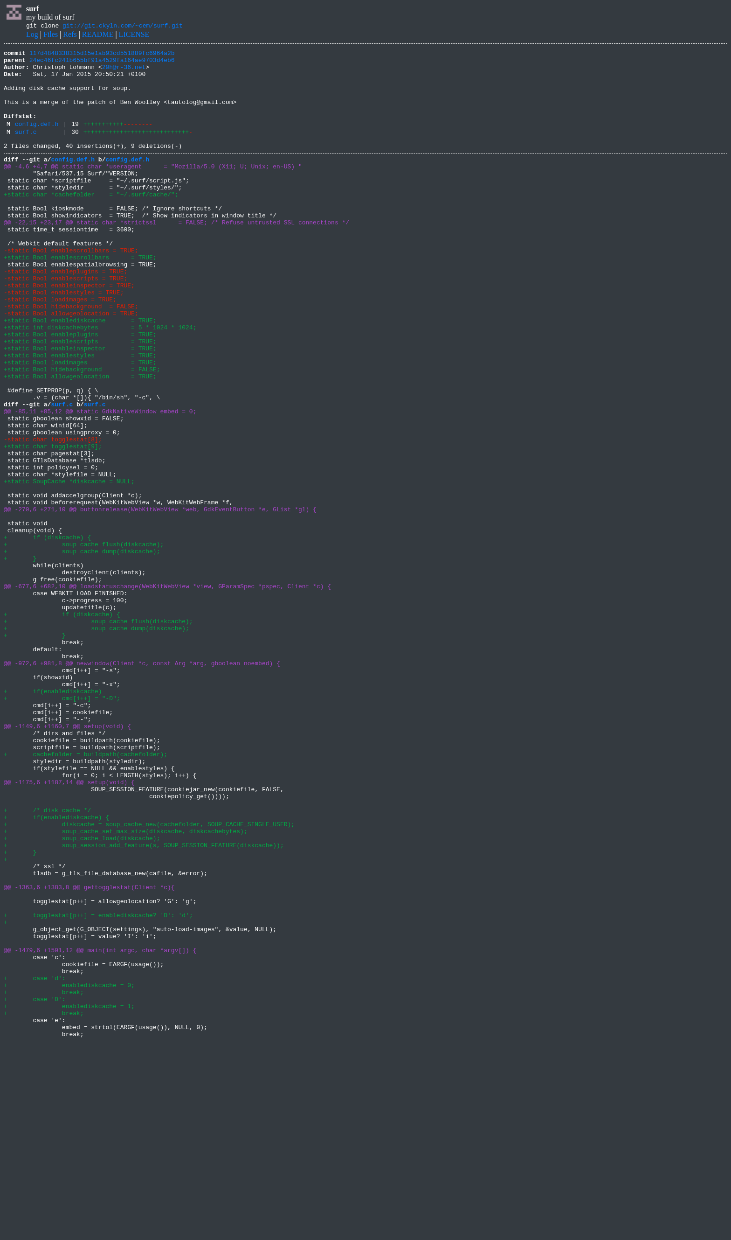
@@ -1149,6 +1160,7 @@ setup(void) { (67, 860)
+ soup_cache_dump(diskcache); (82, 650)
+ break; (44, 1179)
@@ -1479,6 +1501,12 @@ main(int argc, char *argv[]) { (100, 1129)
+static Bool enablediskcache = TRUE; (80, 373)
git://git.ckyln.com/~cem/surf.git (122, 26)
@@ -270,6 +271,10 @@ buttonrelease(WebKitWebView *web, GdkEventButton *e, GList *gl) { (160, 600)
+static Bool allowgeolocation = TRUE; (80, 440)
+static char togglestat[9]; (53, 524)
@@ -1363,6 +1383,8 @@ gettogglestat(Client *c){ (89, 1053)
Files (50, 36)
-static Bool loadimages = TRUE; (60, 348)
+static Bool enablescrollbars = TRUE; (80, 297)
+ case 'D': (35, 1188)
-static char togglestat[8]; (53, 516)
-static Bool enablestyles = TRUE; (64, 339)
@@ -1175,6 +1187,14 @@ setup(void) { (69, 927)
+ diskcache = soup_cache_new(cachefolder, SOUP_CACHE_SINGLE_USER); (149, 978)
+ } (20, 659)
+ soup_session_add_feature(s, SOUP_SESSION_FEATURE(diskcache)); (144, 1003)
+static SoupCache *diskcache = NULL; (69, 566)
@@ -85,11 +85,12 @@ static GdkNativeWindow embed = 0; (100, 482)
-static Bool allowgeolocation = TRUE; (71, 365)
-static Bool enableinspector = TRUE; (69, 331)
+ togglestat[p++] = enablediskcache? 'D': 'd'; (98, 1087)
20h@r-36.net (124, 72)
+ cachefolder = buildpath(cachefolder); (85, 894)
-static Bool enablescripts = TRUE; (65, 323)
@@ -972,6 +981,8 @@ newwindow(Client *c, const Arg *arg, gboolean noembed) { (142, 784)
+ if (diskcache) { (47, 633)
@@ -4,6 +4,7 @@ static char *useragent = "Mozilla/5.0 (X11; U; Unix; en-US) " (153, 188)
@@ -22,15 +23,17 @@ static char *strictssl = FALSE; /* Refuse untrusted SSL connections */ (176, 255)
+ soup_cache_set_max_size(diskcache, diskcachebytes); (126, 986)
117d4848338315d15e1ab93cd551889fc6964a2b (102, 55)
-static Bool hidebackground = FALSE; (71, 356)
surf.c (26, 150)
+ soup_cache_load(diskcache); (82, 994)
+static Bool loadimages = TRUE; (80, 423)
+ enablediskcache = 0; (69, 1171)
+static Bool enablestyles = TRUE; (80, 415)
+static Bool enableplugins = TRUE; (80, 390)
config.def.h (37, 140)
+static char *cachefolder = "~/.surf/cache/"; (91, 222)
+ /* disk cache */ (47, 961)
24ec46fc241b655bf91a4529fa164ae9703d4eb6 (102, 64)
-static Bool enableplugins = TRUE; (65, 314)
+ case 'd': (35, 1162)
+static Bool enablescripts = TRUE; (80, 398)
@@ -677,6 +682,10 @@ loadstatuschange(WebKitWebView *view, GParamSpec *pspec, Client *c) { (167, 692)
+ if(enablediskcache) (53, 818)
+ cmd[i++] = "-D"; (62, 826)
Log (32, 36)
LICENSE (134, 36)
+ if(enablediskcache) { (56, 969)
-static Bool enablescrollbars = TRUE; (71, 289)
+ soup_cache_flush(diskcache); (84, 642)
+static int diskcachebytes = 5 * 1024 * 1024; (100, 381)
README (98, 36)
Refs (69, 36)
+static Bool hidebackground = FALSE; (82, 432)
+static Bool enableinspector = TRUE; (80, 407)
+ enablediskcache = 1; (69, 1196)
